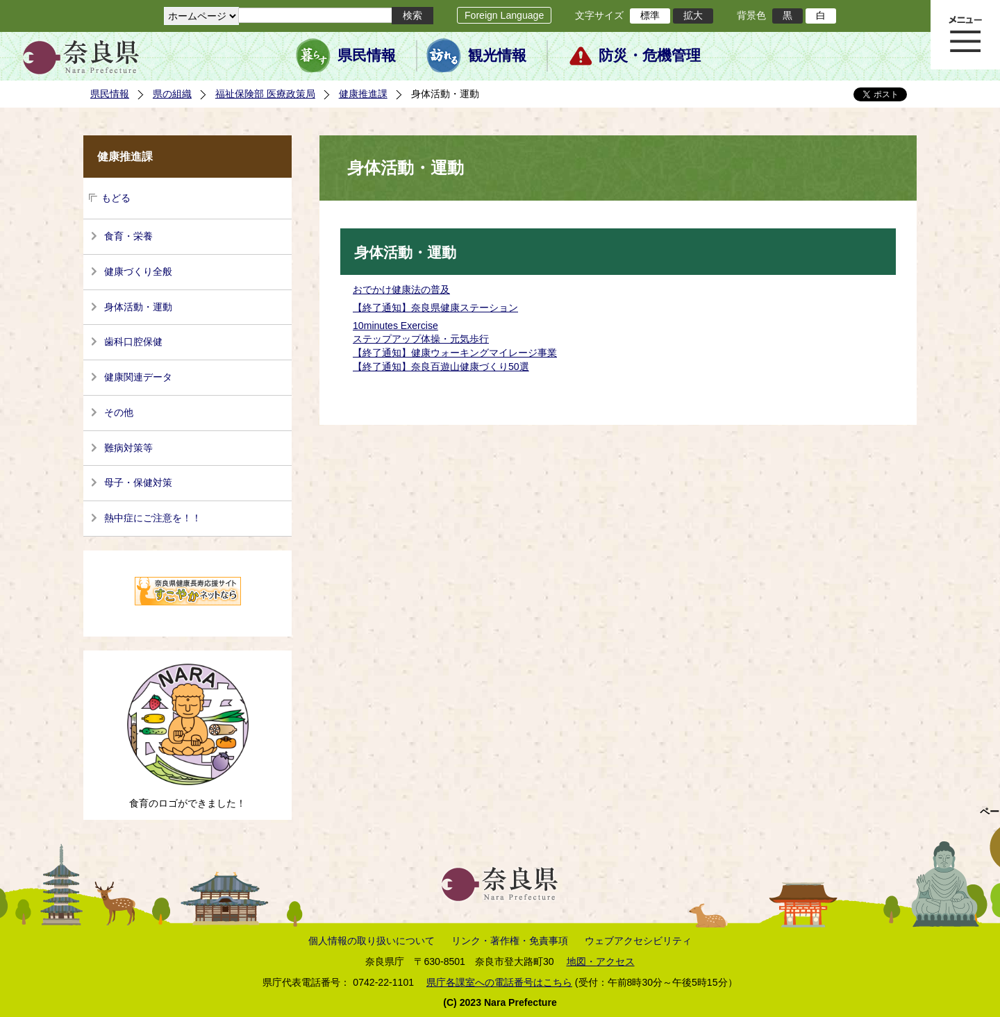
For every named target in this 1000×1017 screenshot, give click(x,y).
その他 (118, 412)
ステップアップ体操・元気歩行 (421, 338)
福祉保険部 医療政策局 (265, 93)
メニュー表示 (965, 34)
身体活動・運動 (138, 306)
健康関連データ (138, 377)
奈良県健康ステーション (464, 307)
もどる (116, 197)
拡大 (693, 15)
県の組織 (172, 93)
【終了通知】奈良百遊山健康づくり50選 (441, 366)
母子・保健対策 (138, 482)
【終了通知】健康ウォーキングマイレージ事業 (455, 352)
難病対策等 (128, 447)
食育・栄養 (128, 236)
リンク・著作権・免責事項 (509, 940)
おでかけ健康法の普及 (401, 289)
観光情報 (497, 55)
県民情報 (367, 55)
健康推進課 (363, 93)
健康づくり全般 (138, 271)
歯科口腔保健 (133, 341)
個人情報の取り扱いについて (371, 940)
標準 (650, 15)
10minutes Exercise (395, 325)
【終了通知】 (382, 307)
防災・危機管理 (650, 55)
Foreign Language (504, 15)
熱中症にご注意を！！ (152, 517)
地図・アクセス (601, 961)
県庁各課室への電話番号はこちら (499, 982)
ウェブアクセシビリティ (638, 940)
